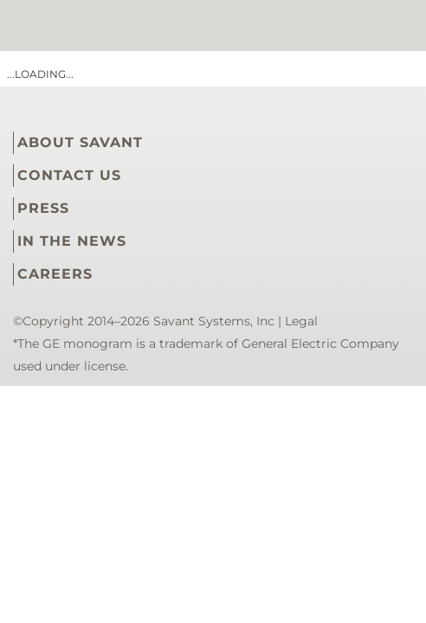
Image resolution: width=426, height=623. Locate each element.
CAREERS (55, 274)
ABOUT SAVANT (80, 142)
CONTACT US (69, 175)
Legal (301, 321)
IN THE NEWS (71, 241)
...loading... (40, 73)
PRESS (43, 208)
